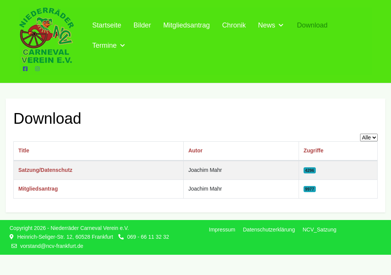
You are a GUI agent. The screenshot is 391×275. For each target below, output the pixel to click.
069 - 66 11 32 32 (148, 237)
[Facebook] (25, 69)
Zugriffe (313, 150)
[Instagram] (37, 69)
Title (23, 150)
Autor (195, 150)
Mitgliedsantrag (38, 189)
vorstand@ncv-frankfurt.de (51, 246)
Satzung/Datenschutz (45, 170)
